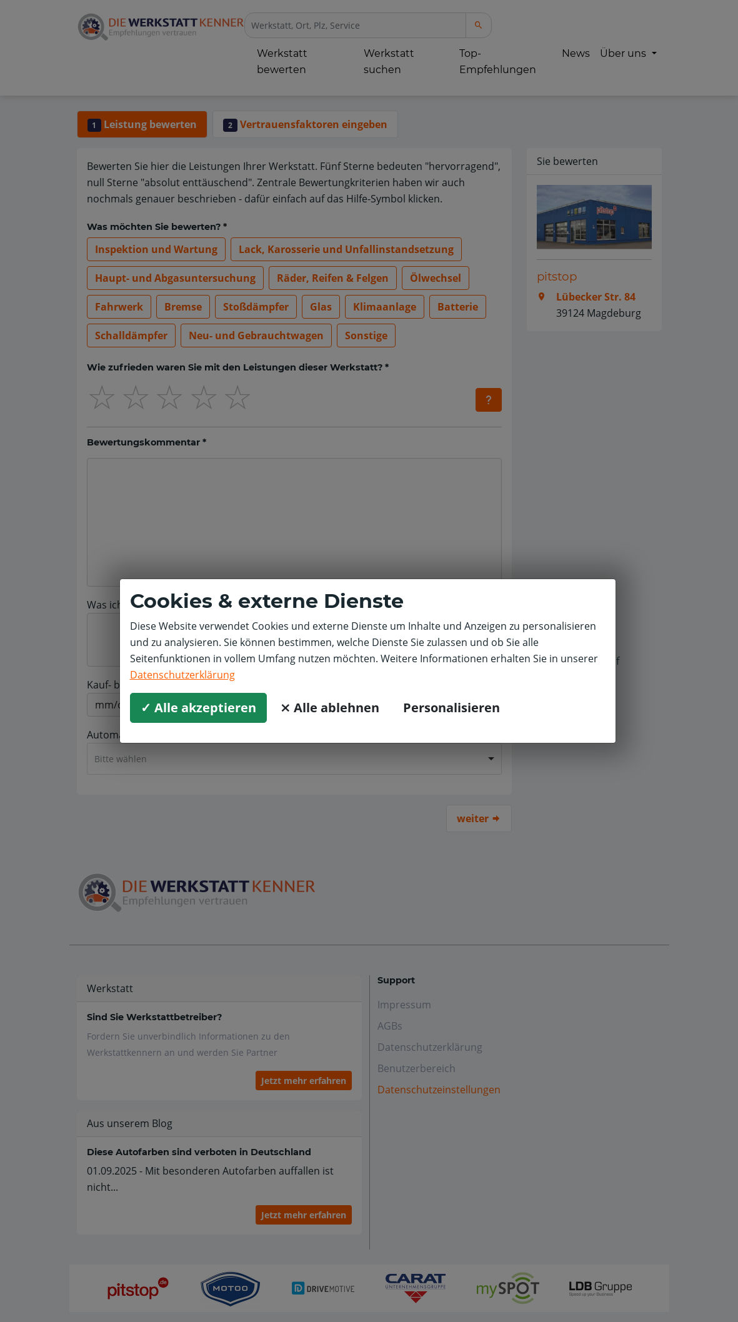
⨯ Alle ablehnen (329, 707)
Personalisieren (451, 707)
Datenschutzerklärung (182, 675)
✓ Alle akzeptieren (198, 707)
